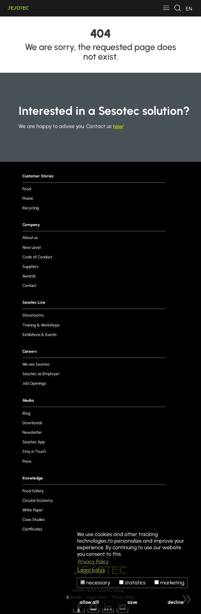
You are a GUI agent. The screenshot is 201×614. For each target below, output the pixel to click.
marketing (169, 582)
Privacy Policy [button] (93, 561)
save (132, 602)
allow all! (89, 602)
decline (176, 602)
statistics (132, 582)
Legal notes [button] (91, 570)
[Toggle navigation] (166, 8)
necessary (95, 582)
